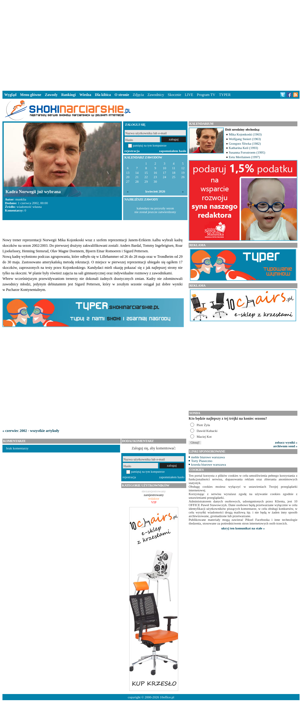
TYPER (225, 95)
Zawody (51, 95)
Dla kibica (103, 95)
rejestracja (132, 151)
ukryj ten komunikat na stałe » (243, 528)
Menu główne (30, 95)
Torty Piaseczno (201, 461)
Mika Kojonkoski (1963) (245, 134)
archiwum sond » (285, 446)
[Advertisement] (151, 44)
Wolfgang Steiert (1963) (245, 139)
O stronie (122, 95)
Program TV (206, 95)
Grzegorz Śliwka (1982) (245, 143)
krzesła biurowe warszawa (208, 464)
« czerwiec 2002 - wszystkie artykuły (30, 431)
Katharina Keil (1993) (243, 148)
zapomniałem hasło (172, 151)
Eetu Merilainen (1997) (244, 157)
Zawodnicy (156, 95)
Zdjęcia (138, 95)
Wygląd (10, 95)
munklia (20, 199)
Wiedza (85, 95)
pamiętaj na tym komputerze (150, 145)
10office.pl (167, 697)
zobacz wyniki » (286, 442)
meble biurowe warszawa (208, 457)
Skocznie (174, 95)
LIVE (189, 95)
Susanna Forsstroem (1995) (247, 152)
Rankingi (68, 95)
